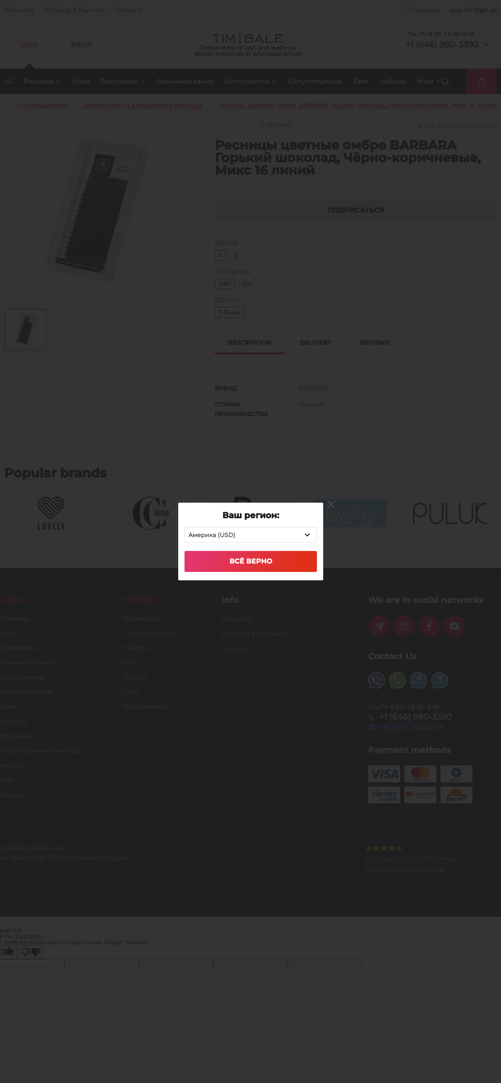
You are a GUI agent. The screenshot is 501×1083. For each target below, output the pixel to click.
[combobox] (251, 535)
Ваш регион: (250, 515)
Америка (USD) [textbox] (211, 535)
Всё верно (250, 561)
